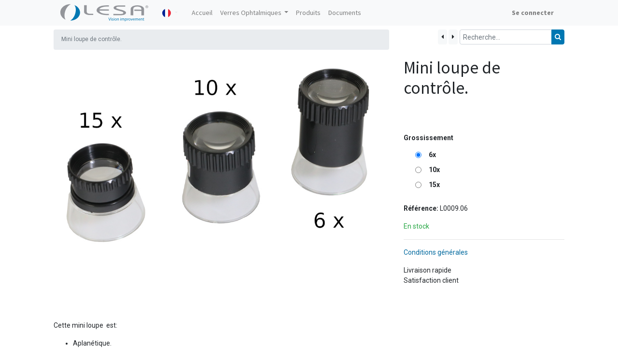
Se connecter (533, 12)
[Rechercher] (557, 36)
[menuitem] (202, 13)
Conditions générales (436, 252)
